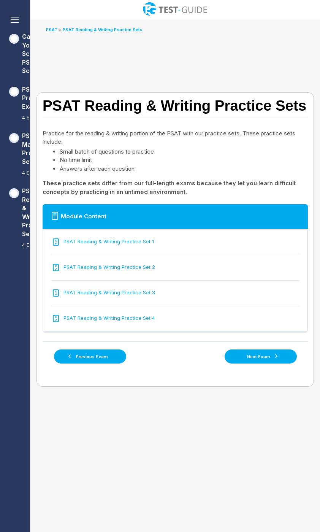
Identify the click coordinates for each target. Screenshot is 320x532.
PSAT (52, 29)
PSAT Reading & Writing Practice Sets (103, 29)
